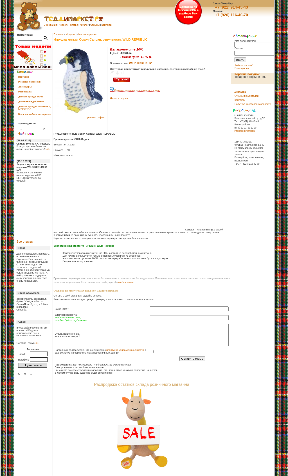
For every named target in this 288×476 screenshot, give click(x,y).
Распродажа (25, 91)
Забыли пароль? (244, 65)
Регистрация (241, 68)
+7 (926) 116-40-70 (231, 15)
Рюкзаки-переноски (29, 81)
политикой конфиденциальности (125, 350)
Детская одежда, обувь (30, 96)
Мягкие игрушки (87, 34)
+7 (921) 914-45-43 (231, 7)
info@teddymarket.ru (244, 131)
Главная (58, 34)
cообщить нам (125, 282)
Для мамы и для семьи (31, 101)
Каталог (84, 25)
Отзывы (95, 25)
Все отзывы (25, 241)
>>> (47, 149)
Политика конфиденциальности (252, 104)
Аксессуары (25, 86)
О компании (50, 25)
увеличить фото (96, 117)
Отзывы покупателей (246, 95)
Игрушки (23, 76)
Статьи (74, 25)
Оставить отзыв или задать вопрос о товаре (135, 90)
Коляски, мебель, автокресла (34, 114)
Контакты (106, 25)
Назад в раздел (119, 98)
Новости (63, 25)
